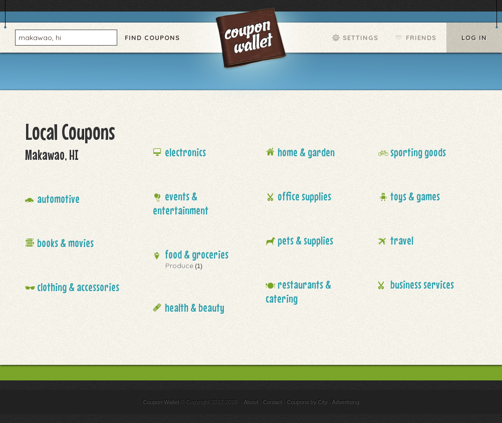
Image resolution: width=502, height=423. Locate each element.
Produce (179, 265)
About (250, 402)
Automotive (58, 198)
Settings (360, 38)
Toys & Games (415, 196)
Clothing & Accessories (78, 287)
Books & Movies (65, 243)
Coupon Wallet (252, 40)
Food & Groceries (196, 254)
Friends (421, 38)
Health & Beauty (194, 307)
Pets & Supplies (305, 240)
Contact (272, 402)
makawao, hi (40, 37)
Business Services (422, 284)
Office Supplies (304, 196)
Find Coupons (152, 38)
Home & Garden (306, 152)
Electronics (185, 152)
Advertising (345, 402)
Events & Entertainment (180, 203)
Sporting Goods (418, 152)
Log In (474, 38)
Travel (401, 240)
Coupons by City (307, 402)
